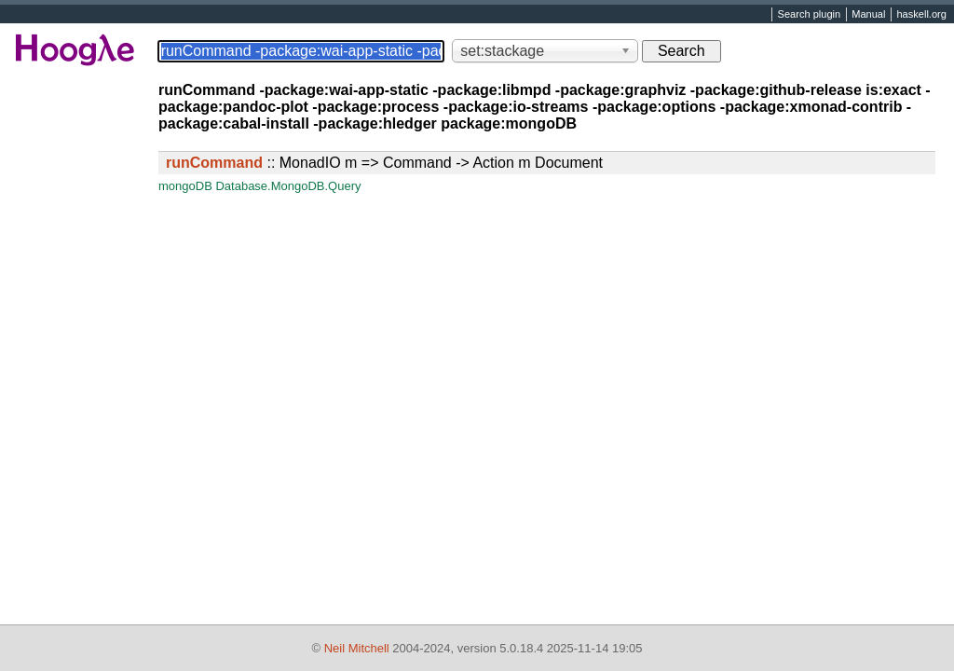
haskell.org (921, 15)
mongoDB (185, 186)
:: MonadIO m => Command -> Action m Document (384, 163)
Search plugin (809, 15)
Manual (868, 15)
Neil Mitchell (356, 648)
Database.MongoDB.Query (288, 186)
